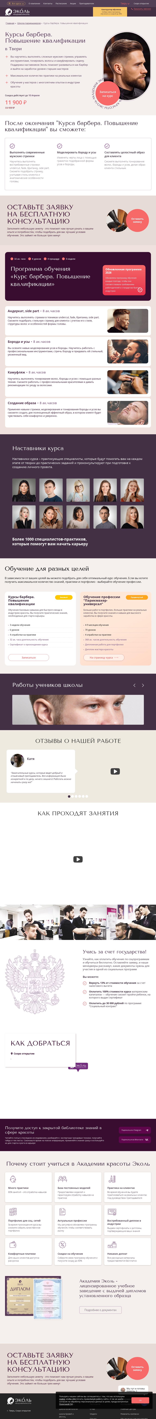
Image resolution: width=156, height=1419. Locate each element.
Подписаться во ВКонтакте (134, 1139)
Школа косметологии (68, 1409)
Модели (93, 1414)
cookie (62, 1399)
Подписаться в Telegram (134, 1130)
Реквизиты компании (130, 1414)
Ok (140, 1400)
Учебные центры (128, 1409)
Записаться (29, 657)
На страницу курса (104, 657)
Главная (10, 23)
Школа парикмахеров (29, 23)
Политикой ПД (66, 1404)
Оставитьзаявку (137, 220)
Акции (73, 3)
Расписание (61, 3)
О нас (92, 1409)
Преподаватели (86, 3)
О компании (34, 3)
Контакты (47, 3)
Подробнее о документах (100, 1310)
